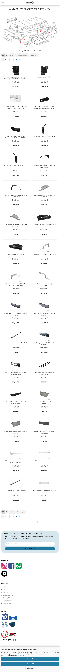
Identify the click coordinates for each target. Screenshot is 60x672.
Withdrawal (6, 592)
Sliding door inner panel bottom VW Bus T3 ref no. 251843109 (16, 462)
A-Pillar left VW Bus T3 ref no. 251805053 (44, 136)
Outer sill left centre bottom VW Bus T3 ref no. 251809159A (15, 402)
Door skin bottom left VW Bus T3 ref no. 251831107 (44, 402)
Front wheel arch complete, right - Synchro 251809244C (44, 284)
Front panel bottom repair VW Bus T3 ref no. (16, 343)
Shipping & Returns (8, 598)
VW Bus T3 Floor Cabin (44, 77)
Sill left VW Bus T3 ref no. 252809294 (44, 461)
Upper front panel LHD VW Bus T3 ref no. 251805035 (15, 314)
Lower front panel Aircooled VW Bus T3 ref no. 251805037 (44, 343)
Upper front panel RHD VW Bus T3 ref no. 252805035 (44, 314)
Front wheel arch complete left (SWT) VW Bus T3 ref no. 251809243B (44, 255)
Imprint (5, 587)
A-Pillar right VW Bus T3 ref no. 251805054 (15, 165)
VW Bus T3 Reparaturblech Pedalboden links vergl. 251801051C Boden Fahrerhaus (15, 78)
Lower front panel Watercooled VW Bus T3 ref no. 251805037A (15, 373)
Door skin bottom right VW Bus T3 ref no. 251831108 (15, 432)
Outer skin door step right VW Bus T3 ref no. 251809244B (16, 196)
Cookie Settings (7, 603)
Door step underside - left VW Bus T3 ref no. (44, 225)
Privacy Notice (20, 655)
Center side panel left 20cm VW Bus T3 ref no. (44, 491)
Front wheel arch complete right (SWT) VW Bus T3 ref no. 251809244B (15, 284)
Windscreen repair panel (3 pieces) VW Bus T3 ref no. (44, 373)
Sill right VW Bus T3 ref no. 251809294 (15, 490)
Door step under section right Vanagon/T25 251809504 (16, 255)
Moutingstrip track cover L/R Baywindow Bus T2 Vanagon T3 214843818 (16, 107)
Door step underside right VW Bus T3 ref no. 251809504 (16, 225)
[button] (3, 55)
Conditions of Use (8, 595)
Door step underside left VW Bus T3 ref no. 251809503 (44, 196)
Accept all (30, 659)
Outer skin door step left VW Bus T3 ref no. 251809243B (44, 166)
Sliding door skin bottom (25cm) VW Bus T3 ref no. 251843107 (44, 432)
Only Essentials (30, 664)
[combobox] (12, 55)
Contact (5, 589)
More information (30, 668)
